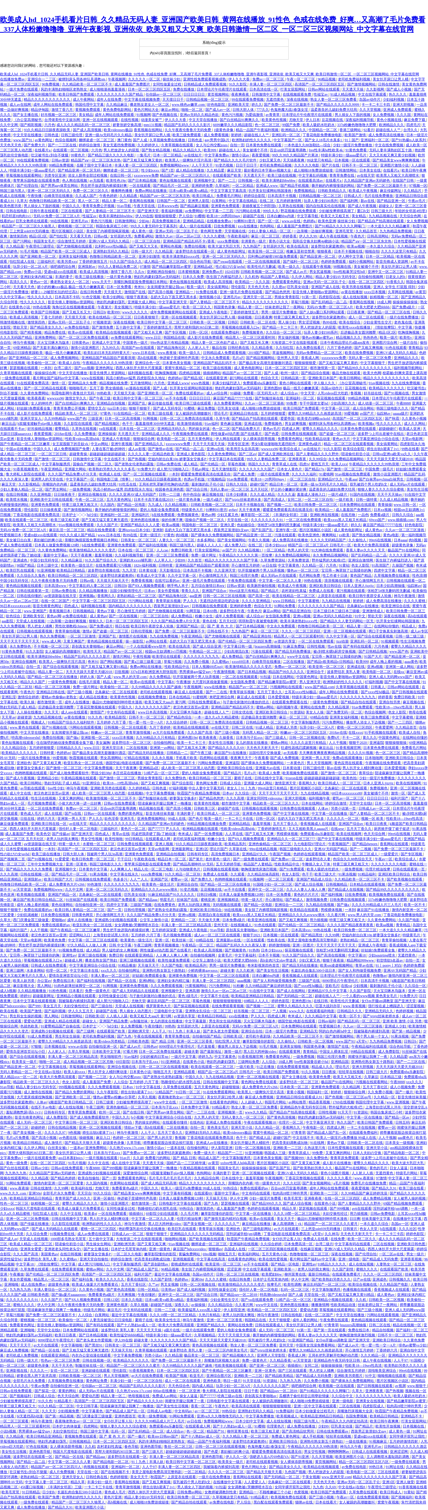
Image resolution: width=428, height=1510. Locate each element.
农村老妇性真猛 (294, 591)
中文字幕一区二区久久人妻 (280, 581)
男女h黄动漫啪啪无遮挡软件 (274, 444)
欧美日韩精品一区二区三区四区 (73, 575)
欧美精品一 (244, 282)
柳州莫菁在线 (295, 1274)
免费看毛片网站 (229, 196)
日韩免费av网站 (190, 1492)
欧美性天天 (92, 651)
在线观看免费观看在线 (290, 702)
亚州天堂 (221, 925)
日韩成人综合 (231, 783)
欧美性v (406, 337)
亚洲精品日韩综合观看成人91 (299, 1097)
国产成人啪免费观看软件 (70, 773)
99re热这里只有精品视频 (170, 342)
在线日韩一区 (121, 175)
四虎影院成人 (374, 1406)
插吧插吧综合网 (63, 267)
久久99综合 (318, 459)
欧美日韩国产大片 (58, 879)
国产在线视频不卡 (115, 1472)
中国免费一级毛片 (379, 469)
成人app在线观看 (74, 712)
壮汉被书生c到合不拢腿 (50, 155)
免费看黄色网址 (290, 439)
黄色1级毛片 (188, 996)
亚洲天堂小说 (242, 1127)
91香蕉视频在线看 (413, 1487)
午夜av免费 (39, 1386)
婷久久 (256, 104)
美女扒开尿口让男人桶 (391, 79)
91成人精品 (264, 727)
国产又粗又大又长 (144, 246)
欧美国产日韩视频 (45, 312)
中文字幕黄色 (289, 565)
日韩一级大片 (142, 251)
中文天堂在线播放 (203, 120)
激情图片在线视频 (133, 636)
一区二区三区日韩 (52, 454)
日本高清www (55, 586)
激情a (86, 631)
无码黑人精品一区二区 (260, 732)
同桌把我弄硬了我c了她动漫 (154, 834)
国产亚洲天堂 (148, 211)
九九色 (318, 1487)
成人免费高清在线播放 (386, 135)
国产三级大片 (153, 1452)
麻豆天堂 (234, 170)
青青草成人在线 (285, 464)
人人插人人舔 (117, 1016)
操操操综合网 (45, 373)
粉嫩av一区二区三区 (107, 732)
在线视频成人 (241, 925)
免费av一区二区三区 (268, 79)
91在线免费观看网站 (219, 1092)
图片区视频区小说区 (67, 231)
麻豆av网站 (170, 110)
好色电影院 (216, 104)
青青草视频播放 (167, 945)
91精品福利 (367, 874)
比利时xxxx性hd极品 (111, 246)
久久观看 (238, 874)
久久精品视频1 (177, 505)
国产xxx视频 (84, 368)
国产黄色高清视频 (281, 1117)
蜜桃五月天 (320, 464)
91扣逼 (265, 677)
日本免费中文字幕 (195, 1107)
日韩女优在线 (243, 712)
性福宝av (321, 94)
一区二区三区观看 (280, 879)
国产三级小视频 (80, 692)
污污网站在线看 (248, 211)
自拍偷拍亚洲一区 (90, 905)
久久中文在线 (99, 1163)
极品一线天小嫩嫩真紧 (63, 353)
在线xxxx (355, 732)
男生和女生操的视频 (26, 1016)
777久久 (263, 110)
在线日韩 (321, 1001)
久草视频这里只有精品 (230, 1497)
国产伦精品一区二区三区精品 (301, 925)
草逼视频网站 (283, 353)
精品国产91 (216, 1431)
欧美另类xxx (67, 261)
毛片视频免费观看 (42, 803)
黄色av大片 (341, 439)
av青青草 (272, 115)
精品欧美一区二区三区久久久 (276, 803)
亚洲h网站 (147, 981)
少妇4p (144, 221)
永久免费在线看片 (310, 348)
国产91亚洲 (300, 1457)
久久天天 (51, 712)
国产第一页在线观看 (330, 1330)
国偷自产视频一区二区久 (93, 464)
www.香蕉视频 (354, 1006)
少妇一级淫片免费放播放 (353, 145)
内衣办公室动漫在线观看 (92, 1355)
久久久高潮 (235, 798)
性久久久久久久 (40, 297)
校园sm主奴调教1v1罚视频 (166, 651)
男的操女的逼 (199, 429)
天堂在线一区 (238, 520)
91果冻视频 (98, 874)
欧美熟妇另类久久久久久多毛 (112, 469)
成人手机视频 (313, 1436)
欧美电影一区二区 (171, 439)
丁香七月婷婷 (52, 317)
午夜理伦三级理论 (40, 246)
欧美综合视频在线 (363, 1284)
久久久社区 (292, 1183)
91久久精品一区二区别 (183, 874)
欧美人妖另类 (24, 981)
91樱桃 (199, 216)
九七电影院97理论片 (310, 844)
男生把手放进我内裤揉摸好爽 (104, 185)
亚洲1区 (202, 849)
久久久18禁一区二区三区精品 (297, 1214)
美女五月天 (52, 1006)
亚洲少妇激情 (150, 256)
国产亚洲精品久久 (149, 444)
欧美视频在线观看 (31, 894)
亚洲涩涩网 (399, 1452)
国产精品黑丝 (312, 935)
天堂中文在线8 (361, 803)
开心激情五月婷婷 (246, 565)
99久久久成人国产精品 (77, 535)
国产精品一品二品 (190, 449)
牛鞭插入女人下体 (316, 864)
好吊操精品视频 (40, 429)
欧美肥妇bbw (272, 1274)
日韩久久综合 (237, 484)
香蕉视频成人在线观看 (318, 824)
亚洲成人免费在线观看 (224, 1122)
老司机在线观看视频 (156, 692)
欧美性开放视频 (388, 1426)
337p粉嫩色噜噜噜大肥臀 (357, 125)
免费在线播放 (184, 89)
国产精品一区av (397, 1117)
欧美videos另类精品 (110, 1041)
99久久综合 (102, 1193)
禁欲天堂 (20, 327)
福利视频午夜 (287, 707)
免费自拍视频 (195, 246)
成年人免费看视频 (230, 616)
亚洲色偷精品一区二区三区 (270, 844)
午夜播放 (183, 682)
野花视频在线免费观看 (299, 211)
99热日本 (376, 1467)
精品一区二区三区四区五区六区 (364, 1462)
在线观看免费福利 (225, 332)
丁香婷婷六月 (387, 1350)
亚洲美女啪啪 (291, 1046)
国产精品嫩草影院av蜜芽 (172, 267)
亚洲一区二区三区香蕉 (195, 1041)
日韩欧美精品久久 (332, 191)
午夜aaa (351, 479)
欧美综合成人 (290, 449)
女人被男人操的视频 (410, 1198)
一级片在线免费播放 (402, 317)
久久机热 (252, 277)
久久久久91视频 (361, 753)
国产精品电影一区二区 (402, 1153)
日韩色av (150, 1046)
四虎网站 (91, 1426)
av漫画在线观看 (138, 388)
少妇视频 (360, 986)
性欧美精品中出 (177, 667)
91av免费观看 (238, 479)
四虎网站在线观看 (214, 758)
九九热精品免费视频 (396, 231)
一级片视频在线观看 (101, 1158)
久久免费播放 (85, 434)
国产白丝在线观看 (14, 1168)
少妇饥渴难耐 (28, 915)
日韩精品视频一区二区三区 (208, 99)
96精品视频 (327, 79)
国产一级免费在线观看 (251, 859)
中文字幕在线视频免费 (142, 99)
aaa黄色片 (406, 1138)
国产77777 (156, 829)
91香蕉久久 (395, 282)
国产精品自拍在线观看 (359, 702)
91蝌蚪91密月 (245, 221)
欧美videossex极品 (118, 130)
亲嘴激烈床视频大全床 (222, 1360)
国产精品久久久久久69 (226, 748)
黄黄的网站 (67, 1391)
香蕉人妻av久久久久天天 (366, 550)
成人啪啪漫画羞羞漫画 (107, 89)
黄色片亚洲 (113, 1497)
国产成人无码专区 (167, 408)
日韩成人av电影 (160, 1411)
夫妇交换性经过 (76, 1006)
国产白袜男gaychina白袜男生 (382, 479)
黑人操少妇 (287, 322)
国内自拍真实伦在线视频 (326, 206)
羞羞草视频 (104, 555)
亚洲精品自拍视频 (111, 403)
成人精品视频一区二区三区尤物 (88, 1062)
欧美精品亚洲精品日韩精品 (253, 996)
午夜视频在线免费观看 (383, 763)
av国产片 (367, 413)
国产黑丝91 (94, 1345)
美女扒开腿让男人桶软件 (250, 1143)
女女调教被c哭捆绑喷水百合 (137, 925)
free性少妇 (56, 788)
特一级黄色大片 (268, 1183)
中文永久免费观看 (216, 358)
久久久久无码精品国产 (328, 540)
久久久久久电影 (307, 165)
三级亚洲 (95, 418)
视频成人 (38, 722)
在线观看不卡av (13, 429)
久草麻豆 (371, 1077)
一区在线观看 (140, 185)
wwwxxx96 (55, 398)
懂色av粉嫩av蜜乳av (318, 337)
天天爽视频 (126, 1295)
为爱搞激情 (254, 115)
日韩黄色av (81, 342)
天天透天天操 (353, 89)
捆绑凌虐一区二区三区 (97, 140)
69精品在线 (319, 717)
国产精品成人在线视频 (346, 889)
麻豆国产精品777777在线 (233, 398)
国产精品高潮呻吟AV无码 (193, 864)
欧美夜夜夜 (36, 398)
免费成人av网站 (165, 1396)
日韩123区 (111, 1300)
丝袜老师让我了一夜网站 (285, 307)
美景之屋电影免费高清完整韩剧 (312, 940)
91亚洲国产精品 (301, 1340)
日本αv (150, 591)
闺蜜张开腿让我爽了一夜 (368, 1057)
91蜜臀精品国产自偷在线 (61, 1026)
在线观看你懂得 (175, 1122)
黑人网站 (44, 986)
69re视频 (209, 1254)
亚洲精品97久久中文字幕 (328, 991)
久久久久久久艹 (227, 1224)
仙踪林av (384, 413)
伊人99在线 (144, 216)
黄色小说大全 (280, 241)
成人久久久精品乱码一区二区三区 (83, 125)
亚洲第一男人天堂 (316, 758)
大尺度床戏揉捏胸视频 (35, 1097)
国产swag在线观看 (228, 261)
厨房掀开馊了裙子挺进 (392, 829)
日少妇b (49, 1492)
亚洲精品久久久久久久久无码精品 (197, 1234)
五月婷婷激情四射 (404, 1441)
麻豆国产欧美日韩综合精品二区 (38, 900)
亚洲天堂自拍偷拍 (94, 1259)
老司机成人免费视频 (22, 1355)
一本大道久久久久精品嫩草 (389, 226)
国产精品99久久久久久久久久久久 (365, 368)
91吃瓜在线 (128, 484)
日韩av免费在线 (169, 464)
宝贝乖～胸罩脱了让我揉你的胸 (346, 570)
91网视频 (150, 418)
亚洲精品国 (340, 1062)
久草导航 (134, 1143)
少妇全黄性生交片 (378, 322)
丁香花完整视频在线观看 (96, 707)
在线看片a (42, 150)
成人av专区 (419, 631)
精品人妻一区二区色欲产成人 (215, 342)
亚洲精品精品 (194, 221)
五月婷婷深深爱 (164, 930)
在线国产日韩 (403, 180)
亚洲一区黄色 (77, 864)
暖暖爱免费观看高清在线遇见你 (206, 474)
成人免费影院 (389, 1051)
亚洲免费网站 (45, 337)
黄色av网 (208, 515)
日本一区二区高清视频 (123, 418)
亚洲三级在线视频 (92, 955)
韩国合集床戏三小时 (112, 226)
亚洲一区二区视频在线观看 (345, 631)
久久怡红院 (285, 348)
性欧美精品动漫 (318, 439)
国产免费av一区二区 (287, 859)
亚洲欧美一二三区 (288, 1148)
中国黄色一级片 (136, 342)
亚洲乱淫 (8, 697)
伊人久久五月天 (81, 1011)
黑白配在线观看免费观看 (274, 1502)
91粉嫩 (238, 986)
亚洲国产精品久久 (211, 1325)
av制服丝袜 (139, 1021)
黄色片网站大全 (147, 110)
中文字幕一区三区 (336, 408)
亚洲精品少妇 (48, 778)
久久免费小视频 (197, 662)
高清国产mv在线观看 (138, 348)
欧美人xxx (339, 464)
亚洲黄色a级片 (310, 444)
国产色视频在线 (165, 115)
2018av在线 (63, 434)
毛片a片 (238, 358)
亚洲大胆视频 (404, 104)
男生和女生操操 (68, 1036)
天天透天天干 (254, 175)
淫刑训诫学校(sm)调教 (391, 1208)
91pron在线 (294, 778)
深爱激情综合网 (136, 1173)
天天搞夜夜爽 (294, 160)
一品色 (363, 515)
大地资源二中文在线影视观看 (294, 342)
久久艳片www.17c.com (127, 1148)
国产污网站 (22, 241)
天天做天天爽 (209, 920)
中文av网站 (100, 444)
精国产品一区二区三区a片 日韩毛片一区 (320, 545)
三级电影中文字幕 (168, 1011)
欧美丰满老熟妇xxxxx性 (181, 256)
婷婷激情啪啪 (280, 945)
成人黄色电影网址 (231, 251)
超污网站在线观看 (244, 378)
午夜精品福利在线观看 (369, 1046)
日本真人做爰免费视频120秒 (57, 545)
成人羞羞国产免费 (19, 834)
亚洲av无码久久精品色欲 (200, 115)
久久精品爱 (216, 170)
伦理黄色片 (276, 1426)
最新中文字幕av (56, 555)
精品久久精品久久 (187, 150)
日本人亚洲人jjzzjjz (359, 586)
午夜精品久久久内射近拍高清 (345, 1421)
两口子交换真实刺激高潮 (389, 631)
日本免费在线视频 (55, 915)
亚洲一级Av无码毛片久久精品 (109, 135)
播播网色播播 (122, 191)
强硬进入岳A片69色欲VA (269, 1457)
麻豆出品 (8, 424)
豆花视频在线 (333, 120)
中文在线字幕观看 (372, 94)
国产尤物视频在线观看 (74, 246)
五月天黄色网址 (201, 439)
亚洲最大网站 (75, 469)
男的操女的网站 (148, 1122)
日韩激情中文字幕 (266, 94)
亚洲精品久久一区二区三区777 (291, 839)
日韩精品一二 (177, 753)
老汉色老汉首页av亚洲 (191, 707)
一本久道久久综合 (381, 246)
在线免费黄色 (165, 905)
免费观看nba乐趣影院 (260, 383)
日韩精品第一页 (294, 378)
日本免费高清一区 (299, 1244)
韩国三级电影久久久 (392, 408)
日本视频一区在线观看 (352, 160)
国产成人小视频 (399, 89)
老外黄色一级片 (218, 859)
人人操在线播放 (30, 712)
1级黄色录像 (224, 130)
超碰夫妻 (227, 970)
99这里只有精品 (320, 160)
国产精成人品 (260, 1138)
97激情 (145, 267)
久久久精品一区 (268, 1127)
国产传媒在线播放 (35, 1224)
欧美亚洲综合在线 (396, 606)
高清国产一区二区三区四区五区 (320, 84)
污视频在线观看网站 (371, 1082)
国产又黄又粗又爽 (47, 763)
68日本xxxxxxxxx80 (346, 793)
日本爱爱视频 (279, 697)
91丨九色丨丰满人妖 (184, 1031)
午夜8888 (403, 403)
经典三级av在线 (230, 1396)
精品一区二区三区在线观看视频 (349, 444)
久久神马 (332, 1234)
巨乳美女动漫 (298, 287)
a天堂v (362, 1041)
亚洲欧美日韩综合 (400, 758)
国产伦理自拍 (28, 185)
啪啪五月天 (162, 1072)
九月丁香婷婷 (160, 727)
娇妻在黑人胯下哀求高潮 (37, 1376)
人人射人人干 (199, 348)
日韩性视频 (316, 646)
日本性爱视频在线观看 (24, 849)
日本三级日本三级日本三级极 (337, 611)
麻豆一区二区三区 (266, 236)
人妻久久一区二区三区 (177, 540)
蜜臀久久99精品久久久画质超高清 (315, 413)
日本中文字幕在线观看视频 (35, 1001)
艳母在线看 (418, 712)
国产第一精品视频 (406, 1031)
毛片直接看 (206, 1046)
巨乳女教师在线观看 (32, 221)
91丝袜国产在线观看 (82, 900)
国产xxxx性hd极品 (375, 692)
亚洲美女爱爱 (31, 1249)
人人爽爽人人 (121, 869)
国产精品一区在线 (122, 981)
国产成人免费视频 (285, 758)
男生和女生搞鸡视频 (225, 1021)
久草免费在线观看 (178, 1087)
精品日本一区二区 (284, 484)
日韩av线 (101, 236)
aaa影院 (7, 621)
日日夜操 (329, 1072)
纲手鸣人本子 (178, 586)
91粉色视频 (58, 991)
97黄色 (106, 413)
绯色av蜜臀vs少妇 (413, 1345)
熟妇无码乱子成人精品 (18, 707)
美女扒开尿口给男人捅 (225, 1097)
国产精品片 (270, 591)
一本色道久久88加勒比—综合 (307, 145)
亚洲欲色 (24, 763)
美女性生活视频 (221, 743)
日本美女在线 (370, 170)
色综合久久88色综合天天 (353, 859)
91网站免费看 (285, 606)
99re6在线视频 (380, 540)
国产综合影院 (183, 783)
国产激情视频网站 (362, 84)
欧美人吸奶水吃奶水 (319, 125)
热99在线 (330, 322)
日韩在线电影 (17, 211)
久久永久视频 (163, 758)
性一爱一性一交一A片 (146, 722)
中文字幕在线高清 (211, 1259)
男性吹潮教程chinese (71, 626)
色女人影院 (360, 565)
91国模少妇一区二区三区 (273, 884)
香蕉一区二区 (202, 1406)
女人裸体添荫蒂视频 (259, 439)
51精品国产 (164, 1092)
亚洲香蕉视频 (411, 1259)
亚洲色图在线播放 (145, 520)
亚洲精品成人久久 (156, 434)
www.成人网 (52, 641)
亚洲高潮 (192, 991)
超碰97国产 (259, 484)
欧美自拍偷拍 (89, 1178)
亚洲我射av (87, 267)
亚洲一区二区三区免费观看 (168, 555)
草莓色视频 (237, 464)
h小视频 (137, 1117)
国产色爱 (272, 434)
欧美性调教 (292, 1284)
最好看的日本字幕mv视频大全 (268, 170)
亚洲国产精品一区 (191, 626)
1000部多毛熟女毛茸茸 (68, 1239)
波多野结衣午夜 (233, 611)
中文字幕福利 (246, 955)
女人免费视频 (384, 115)
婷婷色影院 (280, 1001)
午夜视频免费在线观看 (190, 434)
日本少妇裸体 (237, 494)
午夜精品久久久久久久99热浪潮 (107, 363)
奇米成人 (185, 834)
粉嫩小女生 (204, 616)
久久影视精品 (29, 484)
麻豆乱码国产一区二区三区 (169, 1001)
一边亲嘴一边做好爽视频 (313, 231)
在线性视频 (130, 120)
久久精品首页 (366, 231)
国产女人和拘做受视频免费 (360, 970)
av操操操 (198, 1305)
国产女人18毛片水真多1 (324, 140)
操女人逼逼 (189, 1396)
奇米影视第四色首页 (263, 965)
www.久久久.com (13, 1193)
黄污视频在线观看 (351, 591)
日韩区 (233, 322)
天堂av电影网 (413, 439)
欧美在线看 (9, 1011)
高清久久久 (19, 282)
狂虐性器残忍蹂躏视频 (299, 748)
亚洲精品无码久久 (172, 429)
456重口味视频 (32, 1487)
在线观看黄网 (290, 1051)
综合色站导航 (201, 261)
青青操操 (385, 505)
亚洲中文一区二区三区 (386, 272)
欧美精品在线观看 (304, 910)
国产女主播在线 (26, 115)
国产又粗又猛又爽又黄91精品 (104, 667)
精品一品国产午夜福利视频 (257, 130)
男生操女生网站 (99, 1244)
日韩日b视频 (207, 894)
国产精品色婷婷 (63, 1178)
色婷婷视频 (405, 1011)
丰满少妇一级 (121, 1381)
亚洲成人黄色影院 (191, 454)
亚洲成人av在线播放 (212, 1143)
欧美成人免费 (270, 773)
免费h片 (334, 737)
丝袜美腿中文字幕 (376, 1219)
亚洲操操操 (107, 434)
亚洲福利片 (140, 515)
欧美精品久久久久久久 (387, 388)
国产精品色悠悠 (278, 292)
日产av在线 (362, 1279)
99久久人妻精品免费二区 (118, 267)
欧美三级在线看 (161, 413)
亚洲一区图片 (303, 945)
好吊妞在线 (373, 393)
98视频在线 (342, 267)
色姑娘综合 (246, 525)
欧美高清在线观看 (246, 1406)
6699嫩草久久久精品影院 (233, 125)
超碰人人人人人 (210, 545)
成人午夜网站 (84, 99)
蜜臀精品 (62, 429)
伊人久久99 (308, 236)
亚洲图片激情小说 (395, 165)
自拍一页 (237, 145)
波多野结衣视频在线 (104, 570)
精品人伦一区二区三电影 (154, 869)
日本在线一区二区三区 (137, 429)
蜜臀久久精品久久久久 (320, 429)
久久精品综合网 (207, 1178)
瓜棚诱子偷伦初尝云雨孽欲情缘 (304, 1396)
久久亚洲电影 (41, 494)
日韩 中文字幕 (120, 945)
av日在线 (269, 565)
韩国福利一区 (318, 1092)
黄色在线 (210, 621)
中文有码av (183, 1411)
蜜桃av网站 (265, 707)
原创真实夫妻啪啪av (88, 646)
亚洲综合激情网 (361, 560)
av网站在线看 (157, 641)
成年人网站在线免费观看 (53, 104)
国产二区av (247, 454)
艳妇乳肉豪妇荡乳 (111, 302)
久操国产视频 (403, 565)
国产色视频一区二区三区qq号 (348, 1097)
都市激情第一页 (323, 368)
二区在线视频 (137, 748)
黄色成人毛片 (31, 813)
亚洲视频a (87, 596)
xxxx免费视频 (228, 241)
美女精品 (86, 115)
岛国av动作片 (370, 99)
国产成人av (9, 1239)
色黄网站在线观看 (124, 1183)
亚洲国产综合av (214, 591)
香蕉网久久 (106, 596)
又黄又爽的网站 (71, 798)
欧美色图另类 (11, 206)
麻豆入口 (103, 1138)
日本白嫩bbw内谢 (281, 216)
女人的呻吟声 (42, 403)
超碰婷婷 (38, 1127)
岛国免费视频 (357, 1416)
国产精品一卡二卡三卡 (280, 327)
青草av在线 (121, 834)
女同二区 (295, 499)
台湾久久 (410, 130)
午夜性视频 (142, 656)
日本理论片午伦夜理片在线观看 (222, 89)
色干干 (128, 424)
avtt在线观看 (362, 1208)
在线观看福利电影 (321, 1011)
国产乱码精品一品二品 (329, 302)
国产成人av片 (297, 272)
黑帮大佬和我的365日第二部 (197, 327)
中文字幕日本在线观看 (227, 459)
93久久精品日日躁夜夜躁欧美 (47, 130)
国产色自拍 (9, 1249)
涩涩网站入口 (80, 935)
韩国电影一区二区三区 (200, 525)
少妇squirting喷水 (382, 955)
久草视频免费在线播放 (168, 140)
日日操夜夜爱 (51, 510)
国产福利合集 (83, 1279)
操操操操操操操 (405, 302)
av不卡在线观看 (256, 1264)
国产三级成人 (276, 737)
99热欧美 (104, 393)
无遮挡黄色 (275, 99)
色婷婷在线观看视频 (309, 854)
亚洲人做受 (405, 1482)
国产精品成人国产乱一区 (327, 1132)
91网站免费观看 (19, 1183)
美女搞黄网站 (218, 287)
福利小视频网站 (361, 261)
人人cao (162, 550)
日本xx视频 (383, 510)
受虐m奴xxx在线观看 (61, 272)
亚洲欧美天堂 (239, 104)
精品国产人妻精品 (275, 277)
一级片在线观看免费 (273, 474)
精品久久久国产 (33, 682)
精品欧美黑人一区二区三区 (77, 413)
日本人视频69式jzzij (208, 667)
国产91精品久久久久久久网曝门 (340, 226)
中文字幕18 (357, 955)
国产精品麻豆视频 (195, 206)
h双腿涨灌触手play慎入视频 (40, 424)
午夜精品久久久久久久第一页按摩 (246, 555)
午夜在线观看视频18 (260, 1122)
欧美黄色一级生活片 (77, 565)
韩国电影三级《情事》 (115, 479)
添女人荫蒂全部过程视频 (88, 175)
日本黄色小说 (141, 1072)
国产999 (35, 1006)
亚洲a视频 (375, 667)
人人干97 (401, 1360)
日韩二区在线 (243, 727)
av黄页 (420, 292)
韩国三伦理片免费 (244, 575)
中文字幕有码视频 (177, 1193)
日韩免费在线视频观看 (299, 434)
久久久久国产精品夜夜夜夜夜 (350, 925)
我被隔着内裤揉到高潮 (77, 1001)
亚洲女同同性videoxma (264, 798)
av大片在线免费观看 (169, 732)
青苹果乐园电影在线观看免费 (36, 180)
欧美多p (90, 1214)
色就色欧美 (29, 1026)
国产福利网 (349, 201)
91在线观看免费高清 (33, 383)
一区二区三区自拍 (146, 241)
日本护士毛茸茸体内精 (129, 1249)
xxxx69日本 (241, 662)
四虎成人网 (291, 429)
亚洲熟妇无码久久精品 (111, 251)
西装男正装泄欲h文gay (232, 530)
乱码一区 (118, 1431)
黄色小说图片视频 (335, 1173)
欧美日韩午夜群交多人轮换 (370, 596)
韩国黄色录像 (225, 307)
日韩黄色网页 (83, 915)
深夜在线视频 (298, 99)
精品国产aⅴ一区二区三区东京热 (96, 160)
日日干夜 (251, 1391)
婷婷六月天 (46, 819)
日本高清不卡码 (68, 297)
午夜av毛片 (417, 201)
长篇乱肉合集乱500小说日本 (313, 970)
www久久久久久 (135, 312)
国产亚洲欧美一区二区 (38, 256)
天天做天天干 (149, 965)
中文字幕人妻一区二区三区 (47, 1482)
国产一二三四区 (400, 722)
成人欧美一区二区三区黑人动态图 (188, 768)
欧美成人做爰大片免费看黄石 (81, 1208)
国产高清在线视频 (331, 955)
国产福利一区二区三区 (301, 261)
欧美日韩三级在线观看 (193, 403)
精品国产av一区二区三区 (242, 373)
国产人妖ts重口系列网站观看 (322, 312)
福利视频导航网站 (408, 368)
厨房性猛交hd (11, 1259)
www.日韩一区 (405, 505)
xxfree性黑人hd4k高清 (237, 1163)
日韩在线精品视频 (62, 1127)
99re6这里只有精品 (244, 591)
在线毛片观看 (90, 682)
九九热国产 (252, 246)
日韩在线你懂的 (30, 596)
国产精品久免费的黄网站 (75, 1092)
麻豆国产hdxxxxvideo (190, 1249)
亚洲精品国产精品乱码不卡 (215, 363)
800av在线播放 (165, 1391)
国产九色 (124, 1036)
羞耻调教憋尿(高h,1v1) (24, 1112)
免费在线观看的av (189, 393)
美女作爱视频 (169, 591)
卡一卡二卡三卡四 (376, 104)
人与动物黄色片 (188, 869)
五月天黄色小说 (275, 1254)
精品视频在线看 (152, 808)
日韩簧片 (350, 1229)
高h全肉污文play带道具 (278, 960)
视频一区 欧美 (372, 819)
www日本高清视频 (153, 712)
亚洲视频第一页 (230, 1112)
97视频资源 (102, 322)
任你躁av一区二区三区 (164, 94)
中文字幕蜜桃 (309, 601)
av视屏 (400, 1386)
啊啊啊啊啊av (339, 1452)
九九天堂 (129, 570)
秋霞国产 (158, 1477)
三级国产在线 (309, 981)
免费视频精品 (305, 191)
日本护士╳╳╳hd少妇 (80, 515)
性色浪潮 (419, 575)
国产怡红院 (58, 236)
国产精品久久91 (384, 1188)
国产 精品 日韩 (163, 1041)
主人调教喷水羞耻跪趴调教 (388, 1457)
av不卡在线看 (176, 398)
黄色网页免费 (211, 231)
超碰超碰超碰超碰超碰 (107, 454)
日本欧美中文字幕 (107, 1051)
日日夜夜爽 (356, 312)
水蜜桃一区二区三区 (99, 844)
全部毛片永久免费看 (59, 1193)
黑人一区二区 (89, 201)
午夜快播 (35, 196)
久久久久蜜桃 (214, 236)
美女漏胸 (103, 743)
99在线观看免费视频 (248, 99)
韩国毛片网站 (276, 1102)
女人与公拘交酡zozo (212, 145)
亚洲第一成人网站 (400, 667)
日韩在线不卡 (218, 631)
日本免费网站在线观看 (357, 505)
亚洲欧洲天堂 (139, 1031)
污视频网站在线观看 (286, 687)
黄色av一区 (39, 282)
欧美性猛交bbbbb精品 (127, 1335)
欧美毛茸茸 (293, 1198)
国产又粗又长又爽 (148, 332)
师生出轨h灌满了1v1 (383, 449)
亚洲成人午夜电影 (214, 312)
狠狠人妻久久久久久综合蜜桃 (381, 489)
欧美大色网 (372, 373)
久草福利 (222, 185)
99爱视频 (351, 413)
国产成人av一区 (218, 110)
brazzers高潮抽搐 (267, 646)
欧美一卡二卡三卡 (192, 743)
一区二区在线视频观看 (263, 261)
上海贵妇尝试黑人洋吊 (111, 935)
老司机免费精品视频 (275, 165)
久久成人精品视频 (394, 499)
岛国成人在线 (235, 1249)
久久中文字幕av (13, 297)
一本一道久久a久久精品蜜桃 (216, 717)
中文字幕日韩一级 (238, 646)
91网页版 (193, 611)
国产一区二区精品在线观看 (45, 388)
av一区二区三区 (207, 1411)
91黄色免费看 (356, 150)
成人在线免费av (33, 1284)
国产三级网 (85, 1031)
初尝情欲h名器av (390, 960)
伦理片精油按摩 (378, 869)
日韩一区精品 (148, 1289)
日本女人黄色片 (290, 469)
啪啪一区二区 (192, 110)
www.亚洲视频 (398, 1102)
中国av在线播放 (19, 449)
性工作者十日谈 (335, 575)
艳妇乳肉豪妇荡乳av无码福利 (157, 277)
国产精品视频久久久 (238, 1355)
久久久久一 (39, 1371)
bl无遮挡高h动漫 (30, 1416)
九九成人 (155, 505)
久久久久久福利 (304, 474)
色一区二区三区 (268, 125)
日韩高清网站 (378, 236)
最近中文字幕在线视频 (172, 1274)
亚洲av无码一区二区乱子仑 (177, 231)
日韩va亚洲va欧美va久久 (392, 454)
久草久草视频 (79, 1051)
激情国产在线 (135, 292)
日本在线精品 (180, 697)
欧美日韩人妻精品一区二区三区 (80, 910)
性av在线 (335, 646)
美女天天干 (286, 1219)
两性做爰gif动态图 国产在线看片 (237, 434)
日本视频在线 (55, 1046)
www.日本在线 (144, 353)
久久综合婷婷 (177, 722)
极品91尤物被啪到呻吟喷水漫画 (117, 702)
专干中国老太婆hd (314, 403)
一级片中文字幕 (184, 1057)
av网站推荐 (297, 1102)
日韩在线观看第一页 (33, 591)
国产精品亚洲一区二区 (318, 256)
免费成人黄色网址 (286, 1436)
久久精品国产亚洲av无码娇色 (367, 180)
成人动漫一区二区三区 (376, 403)
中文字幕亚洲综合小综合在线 (376, 439)
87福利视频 (374, 682)
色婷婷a (309, 221)
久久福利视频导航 (129, 555)
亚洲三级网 (15, 970)
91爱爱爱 (62, 859)
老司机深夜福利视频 (189, 839)
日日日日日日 (194, 94)
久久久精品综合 (14, 748)
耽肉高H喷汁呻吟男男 (290, 1193)
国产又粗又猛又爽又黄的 (143, 160)
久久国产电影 (409, 920)
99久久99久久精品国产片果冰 (295, 155)
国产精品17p (315, 469)
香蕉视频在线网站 (148, 130)
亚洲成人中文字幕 (106, 342)
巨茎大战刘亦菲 (328, 1006)
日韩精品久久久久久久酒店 (405, 1446)
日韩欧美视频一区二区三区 (262, 272)
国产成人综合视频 (309, 884)
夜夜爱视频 (261, 155)
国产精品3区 (193, 378)
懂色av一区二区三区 (303, 570)
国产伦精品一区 (213, 464)
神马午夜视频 (24, 342)
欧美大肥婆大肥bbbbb (373, 307)
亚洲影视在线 (17, 1371)
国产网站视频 (111, 662)
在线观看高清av (311, 180)
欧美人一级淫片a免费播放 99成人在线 (346, 1138)
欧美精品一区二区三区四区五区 (272, 1310)
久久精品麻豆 (117, 104)
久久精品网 (351, 1087)
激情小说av (241, 155)
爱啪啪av (58, 920)
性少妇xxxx (150, 170)
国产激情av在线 (161, 449)
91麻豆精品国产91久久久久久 (171, 894)
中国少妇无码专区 (44, 560)
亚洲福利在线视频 (244, 1244)
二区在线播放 (294, 662)
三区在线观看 (72, 211)
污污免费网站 (333, 722)
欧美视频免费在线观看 (300, 773)
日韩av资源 (60, 160)
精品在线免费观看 (102, 530)
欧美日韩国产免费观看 (77, 94)
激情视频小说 (210, 297)
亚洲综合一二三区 (42, 79)
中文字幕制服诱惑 (56, 464)
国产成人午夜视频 (362, 206)
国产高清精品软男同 (298, 1431)
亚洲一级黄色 (160, 1249)
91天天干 (345, 1112)
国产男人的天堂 (160, 1138)
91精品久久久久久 (332, 1264)
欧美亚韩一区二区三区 (266, 251)
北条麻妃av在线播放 (363, 606)
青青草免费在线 (342, 175)
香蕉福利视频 (172, 211)
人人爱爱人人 (255, 1482)
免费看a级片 (380, 515)
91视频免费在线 (71, 950)
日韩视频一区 (249, 180)
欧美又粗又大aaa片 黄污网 (165, 702)
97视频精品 (216, 479)
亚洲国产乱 (137, 403)
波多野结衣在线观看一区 (195, 251)
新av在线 (368, 201)
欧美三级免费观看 (187, 135)
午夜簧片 (105, 307)
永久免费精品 (160, 677)
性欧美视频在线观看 (231, 1365)
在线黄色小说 (20, 307)
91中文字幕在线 (148, 1087)
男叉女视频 (169, 1284)
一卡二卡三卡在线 (239, 819)
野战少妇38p (101, 773)
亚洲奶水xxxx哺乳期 (135, 560)
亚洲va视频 (302, 616)
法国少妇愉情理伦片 (126, 591)
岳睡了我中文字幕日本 (94, 165)
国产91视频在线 (397, 393)
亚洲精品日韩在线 (244, 413)
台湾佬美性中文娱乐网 (62, 120)
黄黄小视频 (296, 1092)
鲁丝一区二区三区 (178, 1446)
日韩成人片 (353, 196)
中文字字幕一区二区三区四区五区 (99, 601)
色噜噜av (380, 976)
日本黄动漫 (148, 570)
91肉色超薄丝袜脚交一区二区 (77, 986)
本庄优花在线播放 (127, 773)
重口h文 (363, 211)
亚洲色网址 (104, 368)
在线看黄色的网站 (224, 1102)
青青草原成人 (299, 1153)
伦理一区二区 (57, 970)
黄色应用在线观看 (349, 763)
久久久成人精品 (263, 494)
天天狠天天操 (125, 393)
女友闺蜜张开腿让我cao (166, 287)
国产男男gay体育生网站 (60, 185)
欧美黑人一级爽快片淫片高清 (188, 160)
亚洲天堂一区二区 (258, 297)
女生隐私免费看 (278, 616)
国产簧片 (196, 859)
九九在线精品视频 (315, 793)
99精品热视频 (359, 398)
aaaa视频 (244, 981)
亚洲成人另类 (287, 727)
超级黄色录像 (403, 545)
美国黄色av (49, 1254)
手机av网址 (200, 469)
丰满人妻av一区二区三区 (110, 976)
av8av (233, 510)
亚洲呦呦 (11, 1284)
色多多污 (120, 879)
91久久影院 (238, 84)
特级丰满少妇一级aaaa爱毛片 (344, 155)
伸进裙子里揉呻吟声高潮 (179, 358)
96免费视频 (51, 84)
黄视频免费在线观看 (80, 1436)
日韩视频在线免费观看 (210, 606)
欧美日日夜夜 (377, 824)
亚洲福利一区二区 (375, 140)
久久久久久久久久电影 (389, 864)
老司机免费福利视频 (354, 79)
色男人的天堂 (298, 550)
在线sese (338, 829)
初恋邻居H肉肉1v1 (16, 216)
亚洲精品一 (184, 292)
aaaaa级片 (400, 413)
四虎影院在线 (330, 297)
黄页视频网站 (218, 94)
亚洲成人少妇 (396, 1026)
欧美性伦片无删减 (262, 267)
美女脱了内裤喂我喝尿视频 (108, 231)
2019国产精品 (259, 353)
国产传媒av (61, 834)
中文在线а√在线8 (48, 1072)
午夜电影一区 (314, 1127)
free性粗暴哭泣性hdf (349, 272)
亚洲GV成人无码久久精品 (109, 241)
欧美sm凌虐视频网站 (337, 965)
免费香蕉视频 (142, 581)
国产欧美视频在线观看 (405, 879)
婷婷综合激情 (90, 145)
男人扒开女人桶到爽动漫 (362, 768)
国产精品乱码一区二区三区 (359, 1021)
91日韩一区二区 (188, 1092)
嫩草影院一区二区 (255, 515)
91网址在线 (395, 1467)
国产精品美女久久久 (46, 327)
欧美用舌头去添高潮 (242, 449)
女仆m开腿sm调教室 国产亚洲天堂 (388, 1001)
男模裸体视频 (287, 834)
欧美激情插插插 (190, 424)
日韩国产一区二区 (171, 201)
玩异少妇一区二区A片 (31, 267)
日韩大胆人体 (243, 110)
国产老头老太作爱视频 (221, 1031)
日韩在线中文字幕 (269, 778)
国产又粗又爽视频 (369, 348)
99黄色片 (78, 155)
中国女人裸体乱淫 (334, 1051)
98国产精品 (26, 565)
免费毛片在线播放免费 (369, 1183)
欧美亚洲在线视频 (262, 920)
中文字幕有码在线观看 (353, 1244)
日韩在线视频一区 (35, 874)
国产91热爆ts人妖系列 (409, 140)
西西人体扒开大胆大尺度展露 (139, 368)
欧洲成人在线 (110, 474)
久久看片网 (336, 915)
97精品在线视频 (137, 758)
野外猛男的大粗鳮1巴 (329, 560)
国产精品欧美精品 (279, 1376)
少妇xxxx (7, 1208)
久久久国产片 (108, 525)
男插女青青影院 (287, 297)
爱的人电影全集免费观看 (160, 510)
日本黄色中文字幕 (93, 869)
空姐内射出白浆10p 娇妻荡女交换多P (177, 459)
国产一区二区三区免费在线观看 (84, 337)
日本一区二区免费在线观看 (160, 1051)
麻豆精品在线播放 (256, 1224)
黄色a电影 (391, 535)
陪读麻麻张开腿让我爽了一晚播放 (151, 1168)
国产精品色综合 (180, 717)
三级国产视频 (141, 905)
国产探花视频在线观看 (192, 1006)
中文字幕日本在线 (84, 970)
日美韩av (168, 1289)
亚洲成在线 (253, 424)
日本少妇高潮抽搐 (391, 586)
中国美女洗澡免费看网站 (316, 1345)
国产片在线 (331, 165)
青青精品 (415, 348)
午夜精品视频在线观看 (79, 778)
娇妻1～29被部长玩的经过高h (54, 292)
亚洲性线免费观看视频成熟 (205, 79)
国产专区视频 (176, 332)
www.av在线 (292, 221)
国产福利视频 (332, 894)
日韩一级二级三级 (410, 636)
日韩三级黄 (105, 1102)
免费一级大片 (204, 1153)
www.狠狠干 (417, 1386)
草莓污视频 (300, 302)
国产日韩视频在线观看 (409, 692)
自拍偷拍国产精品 (207, 1036)
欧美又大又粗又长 (335, 216)
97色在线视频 (37, 1446)
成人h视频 (8, 991)
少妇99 (180, 560)
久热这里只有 (315, 1148)
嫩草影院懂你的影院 (259, 1041)
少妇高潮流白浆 (237, 651)
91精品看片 (220, 1107)
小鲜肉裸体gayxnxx (203, 970)
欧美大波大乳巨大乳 (224, 246)
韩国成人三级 (275, 1153)
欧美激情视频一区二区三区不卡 (111, 798)
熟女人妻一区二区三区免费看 (334, 99)
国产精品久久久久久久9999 (338, 104)
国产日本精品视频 (143, 180)
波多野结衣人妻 (318, 859)
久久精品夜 (128, 196)
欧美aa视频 (356, 246)
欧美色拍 (350, 778)
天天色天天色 (11, 145)
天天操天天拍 (217, 1198)
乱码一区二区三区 (295, 1289)
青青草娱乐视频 (169, 601)
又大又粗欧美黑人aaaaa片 (308, 829)
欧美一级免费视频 (153, 1416)
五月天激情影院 (224, 469)
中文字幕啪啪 (72, 1345)
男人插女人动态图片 (135, 1011)
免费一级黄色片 (98, 991)
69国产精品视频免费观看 (403, 1203)
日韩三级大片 (382, 211)
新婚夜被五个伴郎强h (259, 206)
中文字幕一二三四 (219, 211)
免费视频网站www (175, 165)
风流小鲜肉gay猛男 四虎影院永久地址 (136, 378)
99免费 (292, 403)
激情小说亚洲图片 (85, 348)
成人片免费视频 (62, 1472)
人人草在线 (234, 834)
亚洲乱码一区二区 (286, 135)
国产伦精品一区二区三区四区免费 (245, 641)
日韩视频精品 (84, 611)
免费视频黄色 (253, 332)
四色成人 (71, 606)
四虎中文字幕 (385, 570)
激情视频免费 (317, 900)
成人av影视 (137, 449)
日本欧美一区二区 (294, 1087)
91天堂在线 (252, 1381)
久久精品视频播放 (93, 591)
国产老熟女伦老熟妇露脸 (134, 464)
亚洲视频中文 (205, 180)
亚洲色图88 (272, 388)
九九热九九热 (16, 1173)
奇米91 (140, 287)
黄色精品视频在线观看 (24, 586)
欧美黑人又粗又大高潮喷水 (398, 175)
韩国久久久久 (259, 464)
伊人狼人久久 (325, 383)
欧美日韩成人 (203, 196)
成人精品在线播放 (190, 170)
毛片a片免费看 (18, 1138)
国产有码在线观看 (357, 646)
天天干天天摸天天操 (209, 444)
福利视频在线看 (141, 373)
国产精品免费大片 (246, 429)
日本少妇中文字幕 (250, 1421)
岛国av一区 (400, 1224)
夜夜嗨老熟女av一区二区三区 (181, 1097)
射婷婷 (237, 135)
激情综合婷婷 (29, 697)
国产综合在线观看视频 (375, 636)
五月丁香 (96, 388)
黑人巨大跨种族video (260, 1051)
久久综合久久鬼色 (31, 575)
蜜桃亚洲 (208, 900)
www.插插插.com (401, 520)
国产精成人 (294, 900)
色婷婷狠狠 (119, 1477)
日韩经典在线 (239, 348)
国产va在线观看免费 (257, 1300)
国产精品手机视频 (295, 185)
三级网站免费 (249, 1062)
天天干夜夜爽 (250, 510)
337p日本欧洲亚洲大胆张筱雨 (154, 672)
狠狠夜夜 (324, 251)
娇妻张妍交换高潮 (127, 125)
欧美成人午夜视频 (363, 191)
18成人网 (384, 302)
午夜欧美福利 (238, 236)
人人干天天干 (202, 165)
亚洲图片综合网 (385, 342)
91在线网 (317, 1143)
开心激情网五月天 (213, 575)
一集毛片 (144, 155)
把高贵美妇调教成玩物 (290, 1143)
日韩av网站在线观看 (324, 89)
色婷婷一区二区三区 (129, 1138)
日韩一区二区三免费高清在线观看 (187, 418)
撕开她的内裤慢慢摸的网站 (333, 185)
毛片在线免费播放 (379, 196)
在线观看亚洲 (217, 378)
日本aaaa (400, 540)
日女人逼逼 (399, 1168)
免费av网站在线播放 (151, 191)
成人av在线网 (21, 104)
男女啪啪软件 (111, 1057)
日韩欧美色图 (139, 1041)
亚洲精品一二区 (184, 920)
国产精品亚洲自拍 (297, 611)
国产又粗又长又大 (77, 312)
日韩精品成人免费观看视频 (205, 84)
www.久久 (296, 1011)
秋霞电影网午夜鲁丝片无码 (73, 393)
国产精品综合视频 (316, 373)
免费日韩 (116, 955)
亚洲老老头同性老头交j (63, 1249)
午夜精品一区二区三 (205, 651)
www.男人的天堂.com (131, 677)
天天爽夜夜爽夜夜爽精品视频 (322, 753)
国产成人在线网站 (291, 991)
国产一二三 (227, 180)
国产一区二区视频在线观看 (145, 474)
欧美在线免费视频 (359, 353)
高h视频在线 (117, 1502)
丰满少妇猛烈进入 (226, 383)
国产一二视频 (361, 849)
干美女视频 (311, 1477)
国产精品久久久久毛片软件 (235, 160)
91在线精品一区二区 (130, 413)
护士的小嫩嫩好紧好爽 (289, 489)
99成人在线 (177, 819)
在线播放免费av (13, 79)
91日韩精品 (31, 1492)
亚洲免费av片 (212, 272)
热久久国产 (346, 1122)
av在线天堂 (365, 175)
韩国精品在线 (174, 337)
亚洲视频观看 (184, 1259)
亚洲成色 (20, 560)
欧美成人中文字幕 (151, 575)
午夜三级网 (143, 945)
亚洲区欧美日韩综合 (325, 586)
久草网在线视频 (401, 292)
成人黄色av (374, 530)
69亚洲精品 (22, 348)
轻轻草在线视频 (351, 1072)
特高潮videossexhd (25, 737)
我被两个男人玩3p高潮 (105, 854)
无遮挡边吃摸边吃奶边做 (220, 601)
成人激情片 (53, 1143)
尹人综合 (186, 216)
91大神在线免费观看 (327, 550)
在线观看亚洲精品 (139, 955)
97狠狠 (37, 1046)
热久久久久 (398, 94)
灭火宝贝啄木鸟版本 (53, 342)
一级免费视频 (80, 489)
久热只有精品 (210, 1315)
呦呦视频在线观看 (392, 1376)
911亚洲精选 (171, 1062)
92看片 (369, 130)
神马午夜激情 (405, 596)
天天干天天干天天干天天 (20, 641)
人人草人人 (163, 560)
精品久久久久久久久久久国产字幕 (231, 560)
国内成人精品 (203, 1386)
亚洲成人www (267, 185)
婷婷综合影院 (255, 196)
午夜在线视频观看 (148, 1036)
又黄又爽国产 (74, 641)
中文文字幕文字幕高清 (228, 191)
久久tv (139, 272)
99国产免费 (291, 125)
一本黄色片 (296, 763)
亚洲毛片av (80, 221)
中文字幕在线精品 (243, 201)
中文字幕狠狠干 (373, 363)
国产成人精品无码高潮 (159, 1183)
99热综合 (230, 1188)
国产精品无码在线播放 (146, 753)
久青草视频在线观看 (177, 145)
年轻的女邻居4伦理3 (411, 211)
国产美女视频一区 (28, 1132)
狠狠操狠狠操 (396, 743)
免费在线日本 (64, 981)
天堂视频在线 (235, 231)
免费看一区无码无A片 (261, 393)
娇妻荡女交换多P (30, 768)
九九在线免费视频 (406, 383)
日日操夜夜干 (65, 494)
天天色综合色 (179, 1386)
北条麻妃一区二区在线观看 (117, 692)
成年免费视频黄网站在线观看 (173, 312)
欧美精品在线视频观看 (114, 332)
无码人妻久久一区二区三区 (243, 1117)
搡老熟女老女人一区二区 (150, 104)
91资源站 (297, 712)
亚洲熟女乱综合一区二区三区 (208, 1011)
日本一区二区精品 (167, 155)
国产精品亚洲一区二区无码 (79, 170)
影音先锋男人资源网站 (107, 373)
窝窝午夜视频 (388, 1502)
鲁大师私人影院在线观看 (26, 474)
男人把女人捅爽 (40, 626)
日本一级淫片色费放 (281, 1031)
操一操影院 (134, 641)
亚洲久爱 (227, 525)
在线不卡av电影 (43, 1107)
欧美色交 (43, 834)
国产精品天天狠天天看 (82, 1143)
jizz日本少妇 (117, 408)
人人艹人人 (139, 879)
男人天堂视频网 (320, 763)
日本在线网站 (284, 677)
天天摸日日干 (173, 99)
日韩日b (99, 312)
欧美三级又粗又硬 (65, 520)
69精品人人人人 (257, 1001)
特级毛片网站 (407, 1173)
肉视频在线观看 (96, 1467)
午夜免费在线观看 (242, 581)
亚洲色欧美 (212, 1381)
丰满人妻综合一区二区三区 (55, 1289)
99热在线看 (42, 307)
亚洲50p (35, 1193)
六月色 (49, 125)
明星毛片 (167, 900)
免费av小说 (33, 272)
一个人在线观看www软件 (146, 646)
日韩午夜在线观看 (44, 211)
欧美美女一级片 (25, 1062)
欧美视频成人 (287, 1416)
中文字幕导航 (308, 216)
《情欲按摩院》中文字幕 (393, 327)
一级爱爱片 (389, 854)
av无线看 (96, 180)
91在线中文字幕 (262, 991)
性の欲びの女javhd (230, 267)
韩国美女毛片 (45, 241)
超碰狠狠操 (231, 1087)
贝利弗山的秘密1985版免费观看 (273, 256)
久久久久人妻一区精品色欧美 (151, 454)
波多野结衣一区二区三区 (132, 743)
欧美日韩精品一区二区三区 (210, 778)
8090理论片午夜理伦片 (340, 981)
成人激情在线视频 (38, 1092)
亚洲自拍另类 (390, 702)
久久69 (331, 1487)
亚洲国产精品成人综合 (314, 879)
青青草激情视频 (138, 732)
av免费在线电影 (77, 327)
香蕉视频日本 (60, 611)
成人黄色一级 (142, 231)
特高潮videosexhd (273, 1295)
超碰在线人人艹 (389, 130)
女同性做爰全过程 (167, 84)
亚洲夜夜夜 (297, 459)
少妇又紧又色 (270, 160)
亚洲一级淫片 (151, 535)
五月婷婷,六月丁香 (112, 722)
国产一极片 (404, 1092)
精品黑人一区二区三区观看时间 (250, 337)
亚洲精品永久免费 (82, 383)
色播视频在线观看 (357, 1289)
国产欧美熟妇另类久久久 (313, 1168)
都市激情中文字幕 (236, 803)
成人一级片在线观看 (195, 226)
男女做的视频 (289, 337)
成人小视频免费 (403, 1087)
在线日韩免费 (91, 292)
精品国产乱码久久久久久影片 (187, 125)
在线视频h (136, 793)
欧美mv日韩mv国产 (163, 1436)
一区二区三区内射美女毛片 (226, 1350)
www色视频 (200, 383)
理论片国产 (218, 849)
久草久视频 (147, 1097)
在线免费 (338, 1239)
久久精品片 (413, 191)
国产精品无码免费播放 (293, 651)
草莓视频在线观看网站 (24, 175)
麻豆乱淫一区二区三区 (67, 530)
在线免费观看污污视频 (113, 565)
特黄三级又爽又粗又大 (292, 317)
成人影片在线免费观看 (205, 337)
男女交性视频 (92, 839)
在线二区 (267, 201)
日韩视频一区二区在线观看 (126, 727)
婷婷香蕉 (290, 236)
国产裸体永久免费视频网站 (213, 535)
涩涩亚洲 (234, 1269)
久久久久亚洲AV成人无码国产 (133, 494)
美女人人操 (315, 712)
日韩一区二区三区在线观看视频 (164, 1067)
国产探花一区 (45, 1391)
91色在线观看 (396, 348)
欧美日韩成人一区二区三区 (340, 783)
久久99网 (332, 935)
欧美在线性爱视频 (273, 1259)
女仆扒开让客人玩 (287, 1239)
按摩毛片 (274, 1284)
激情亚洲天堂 (286, 783)
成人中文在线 (21, 793)
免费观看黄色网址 (287, 282)
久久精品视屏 (339, 707)
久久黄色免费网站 (35, 393)
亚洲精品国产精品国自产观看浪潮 (108, 358)
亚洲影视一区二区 (95, 737)
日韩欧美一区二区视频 (208, 322)
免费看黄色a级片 (125, 1188)
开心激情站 (274, 900)
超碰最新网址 (44, 996)
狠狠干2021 (252, 935)
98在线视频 (59, 221)
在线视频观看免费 (297, 94)
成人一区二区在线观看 (366, 317)
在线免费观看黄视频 (228, 1006)
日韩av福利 (327, 1021)
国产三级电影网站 (257, 1229)
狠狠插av (215, 1249)
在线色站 (197, 1122)
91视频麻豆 (378, 1441)
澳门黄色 (124, 140)
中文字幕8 (166, 682)
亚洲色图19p (187, 737)
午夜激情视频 (224, 672)
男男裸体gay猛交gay (195, 672)
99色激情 (94, 884)
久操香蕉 (226, 737)
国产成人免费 (244, 474)
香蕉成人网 (310, 358)
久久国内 (107, 505)
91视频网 (143, 115)
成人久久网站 (415, 424)
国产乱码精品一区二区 (146, 1431)
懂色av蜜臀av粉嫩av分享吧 (114, 1097)
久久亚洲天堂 (225, 570)
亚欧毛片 (332, 986)
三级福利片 (46, 261)
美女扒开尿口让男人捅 (152, 135)
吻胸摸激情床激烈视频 (259, 869)
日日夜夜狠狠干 (147, 317)
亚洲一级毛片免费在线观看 (241, 292)
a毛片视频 (341, 1183)
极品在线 (219, 348)
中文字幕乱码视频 (313, 175)
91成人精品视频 (343, 94)
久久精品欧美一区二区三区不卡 (87, 84)
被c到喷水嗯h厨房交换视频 (335, 651)
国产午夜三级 (100, 398)
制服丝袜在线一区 (90, 1365)
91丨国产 (351, 140)
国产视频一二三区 (261, 1006)
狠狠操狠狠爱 (166, 216)
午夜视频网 (117, 79)
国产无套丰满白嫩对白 (51, 348)
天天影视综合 (170, 570)
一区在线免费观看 (113, 1214)
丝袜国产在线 (188, 900)
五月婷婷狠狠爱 (274, 413)
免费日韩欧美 (182, 550)
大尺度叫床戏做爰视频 (210, 682)
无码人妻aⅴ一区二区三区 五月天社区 (239, 489)
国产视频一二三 (280, 505)
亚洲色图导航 (151, 1446)
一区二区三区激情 (82, 636)
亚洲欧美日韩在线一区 (49, 824)
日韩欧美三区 (205, 808)
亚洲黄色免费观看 (225, 206)
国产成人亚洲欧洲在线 (276, 454)
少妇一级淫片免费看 (265, 1198)
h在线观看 (388, 1229)
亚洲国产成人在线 (326, 287)
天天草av (8, 717)
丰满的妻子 (64, 277)
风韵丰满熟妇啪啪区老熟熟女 (64, 89)
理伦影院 (238, 287)
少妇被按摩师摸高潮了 (337, 211)
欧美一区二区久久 (197, 307)
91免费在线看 (207, 292)
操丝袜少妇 (172, 79)
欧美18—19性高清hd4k (121, 783)
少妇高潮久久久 (343, 403)
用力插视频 (319, 920)
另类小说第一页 (344, 808)
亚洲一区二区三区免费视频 (28, 1219)
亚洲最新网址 (182, 849)
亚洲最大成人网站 (142, 302)
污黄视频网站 (196, 986)
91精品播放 (127, 965)
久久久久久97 (55, 1132)
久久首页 (195, 560)
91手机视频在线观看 (380, 732)
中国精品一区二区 (323, 130)
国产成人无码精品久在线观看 (136, 991)
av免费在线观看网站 (127, 337)
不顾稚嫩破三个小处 (275, 1492)
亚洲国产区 (159, 879)
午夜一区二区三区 (301, 79)
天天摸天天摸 (75, 317)
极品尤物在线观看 (346, 373)
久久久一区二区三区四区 (301, 631)
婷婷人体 (87, 677)
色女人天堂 (369, 1229)
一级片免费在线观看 (22, 89)
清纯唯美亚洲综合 (382, 1371)
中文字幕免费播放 (260, 1416)
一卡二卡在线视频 (361, 1127)
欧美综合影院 (354, 449)
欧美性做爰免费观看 (174, 960)
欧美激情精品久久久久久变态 (93, 550)
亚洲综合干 (315, 672)
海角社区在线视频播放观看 (74, 307)
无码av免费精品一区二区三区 (319, 353)
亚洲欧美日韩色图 (411, 1244)
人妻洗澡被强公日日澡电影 (111, 1320)
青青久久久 (190, 591)
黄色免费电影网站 (117, 110)
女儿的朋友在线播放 (252, 743)
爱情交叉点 (97, 408)
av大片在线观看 (286, 1229)
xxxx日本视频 (375, 292)
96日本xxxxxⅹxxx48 (16, 606)
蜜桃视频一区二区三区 (76, 226)
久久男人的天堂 (207, 1117)
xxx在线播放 (248, 226)
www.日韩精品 (284, 601)
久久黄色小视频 (414, 418)
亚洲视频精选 (228, 900)
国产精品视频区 (107, 424)
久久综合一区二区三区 (284, 332)
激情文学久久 (76, 398)
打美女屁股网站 (293, 89)
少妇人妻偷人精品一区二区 (270, 231)
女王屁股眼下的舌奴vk (70, 444)
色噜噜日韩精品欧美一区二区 (52, 201)
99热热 (170, 1026)
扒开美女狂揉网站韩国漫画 (270, 191)
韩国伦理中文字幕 (90, 104)
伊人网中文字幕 (351, 256)
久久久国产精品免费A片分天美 (73, 474)
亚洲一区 (162, 940)
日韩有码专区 (198, 854)
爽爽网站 (329, 535)
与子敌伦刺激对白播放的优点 (246, 702)
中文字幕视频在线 (52, 1067)
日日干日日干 (247, 165)
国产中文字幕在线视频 (402, 682)
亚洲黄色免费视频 (257, 813)
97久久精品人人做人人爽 (87, 945)
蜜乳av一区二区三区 (348, 798)
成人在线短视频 (355, 297)
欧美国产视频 (177, 1376)
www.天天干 (102, 282)
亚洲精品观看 (185, 1072)
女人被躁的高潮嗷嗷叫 (193, 413)
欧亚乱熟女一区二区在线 (84, 763)
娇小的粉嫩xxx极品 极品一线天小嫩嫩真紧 (71, 287)
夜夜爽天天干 (241, 758)
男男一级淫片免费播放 (279, 312)
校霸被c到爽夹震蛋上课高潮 (405, 373)
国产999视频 (112, 1168)
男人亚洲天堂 (310, 682)
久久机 (361, 1300)
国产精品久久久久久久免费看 (29, 869)
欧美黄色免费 (55, 940)
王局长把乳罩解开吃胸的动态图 (164, 484)
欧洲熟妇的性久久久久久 (252, 140)
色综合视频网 (66, 140)
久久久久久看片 (340, 1178)
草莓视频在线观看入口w (241, 327)
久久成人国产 (86, 196)
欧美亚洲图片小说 (350, 1457)
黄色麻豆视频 (231, 424)
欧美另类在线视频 (357, 287)
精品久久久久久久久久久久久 (47, 99)
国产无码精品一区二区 (295, 996)
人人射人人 (57, 1051)
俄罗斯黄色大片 (159, 1006)
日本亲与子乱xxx (250, 737)
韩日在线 (122, 626)
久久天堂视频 (370, 110)
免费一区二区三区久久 (91, 191)
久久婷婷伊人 (148, 145)
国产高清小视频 (161, 292)
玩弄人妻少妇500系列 (321, 201)
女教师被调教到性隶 (220, 1492)
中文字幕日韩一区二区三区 (77, 1122)
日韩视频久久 (400, 1279)
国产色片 (195, 819)
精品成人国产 (209, 1158)
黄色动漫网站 (62, 905)
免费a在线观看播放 (347, 758)
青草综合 (366, 773)
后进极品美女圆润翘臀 (358, 332)
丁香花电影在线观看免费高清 (36, 515)
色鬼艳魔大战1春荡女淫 (289, 110)
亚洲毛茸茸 (344, 231)
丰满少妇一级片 (100, 1482)
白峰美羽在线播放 (59, 196)
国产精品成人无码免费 (380, 1259)
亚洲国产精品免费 (114, 1021)
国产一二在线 (217, 692)
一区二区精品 (243, 185)
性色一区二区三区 (14, 1203)
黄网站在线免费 (313, 707)
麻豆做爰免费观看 (14, 824)
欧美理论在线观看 (167, 656)
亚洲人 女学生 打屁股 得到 (394, 287)
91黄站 (344, 565)
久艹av (153, 1284)
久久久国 (404, 115)
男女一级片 (415, 1254)
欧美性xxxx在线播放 (354, 327)
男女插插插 (114, 388)
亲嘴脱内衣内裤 (55, 484)
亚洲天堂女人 (31, 418)
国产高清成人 (275, 499)
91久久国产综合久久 (126, 261)
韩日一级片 (232, 1381)
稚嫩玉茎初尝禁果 (301, 251)
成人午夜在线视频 (334, 236)
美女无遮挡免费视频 (119, 145)
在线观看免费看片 (346, 1274)
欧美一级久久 (289, 267)
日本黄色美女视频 (177, 363)
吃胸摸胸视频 (409, 332)
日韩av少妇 (40, 1168)
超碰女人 (386, 206)
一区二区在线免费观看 (304, 520)
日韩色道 (51, 135)
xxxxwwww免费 (146, 175)
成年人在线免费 (109, 99)
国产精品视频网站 (261, 358)
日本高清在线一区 (264, 89)
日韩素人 (378, 687)
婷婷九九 (205, 1057)
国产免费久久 (202, 879)
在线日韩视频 (17, 494)
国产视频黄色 (236, 950)
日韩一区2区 (199, 332)
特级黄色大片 (193, 510)
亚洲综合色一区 (148, 363)
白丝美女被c (58, 1148)
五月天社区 (228, 621)
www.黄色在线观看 (25, 727)
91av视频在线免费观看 (353, 474)
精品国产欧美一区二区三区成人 (65, 251)
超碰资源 (24, 717)
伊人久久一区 (237, 1457)
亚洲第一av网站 (162, 748)
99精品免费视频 (62, 165)
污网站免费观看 (211, 763)
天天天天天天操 (149, 1330)
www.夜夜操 (167, 353)
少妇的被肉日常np (154, 1057)
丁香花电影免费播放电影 (323, 135)
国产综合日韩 (197, 489)
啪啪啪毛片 (78, 388)
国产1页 (167, 170)
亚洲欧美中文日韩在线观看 (52, 499)
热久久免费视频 (53, 636)
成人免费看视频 (216, 135)
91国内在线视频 (363, 494)
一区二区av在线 (392, 1254)
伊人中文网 (239, 1198)
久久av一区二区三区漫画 (264, 403)
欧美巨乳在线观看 (20, 570)
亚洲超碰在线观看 (96, 1371)
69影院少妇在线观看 (162, 1214)
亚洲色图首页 (125, 1416)
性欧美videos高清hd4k (82, 439)
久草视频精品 (205, 1335)
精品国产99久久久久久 (286, 672)
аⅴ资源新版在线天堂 (60, 596)
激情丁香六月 (62, 110)
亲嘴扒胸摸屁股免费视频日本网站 (141, 282)
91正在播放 (266, 1067)
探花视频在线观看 (331, 398)
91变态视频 (224, 165)
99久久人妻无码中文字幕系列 (154, 226)
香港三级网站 (350, 130)
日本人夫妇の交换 (367, 1153)
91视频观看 (390, 641)
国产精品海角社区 (171, 348)
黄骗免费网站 (190, 1254)
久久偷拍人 (357, 540)
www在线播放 (215, 687)
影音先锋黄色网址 (47, 606)
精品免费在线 (55, 332)
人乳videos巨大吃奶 (333, 393)
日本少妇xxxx (276, 545)
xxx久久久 (109, 970)
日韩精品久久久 (69, 748)
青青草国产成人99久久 (73, 1198)
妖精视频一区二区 (384, 297)
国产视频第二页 (13, 859)
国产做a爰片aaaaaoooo (69, 1295)
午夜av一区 (384, 859)
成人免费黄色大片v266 (67, 884)
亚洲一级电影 (349, 1259)
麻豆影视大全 (24, 986)
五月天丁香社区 (375, 1087)
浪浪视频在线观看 (339, 581)
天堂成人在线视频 (30, 621)
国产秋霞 (392, 418)
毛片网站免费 (310, 575)
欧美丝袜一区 (183, 940)
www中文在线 (298, 656)
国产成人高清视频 (87, 130)
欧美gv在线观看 (81, 332)
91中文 (360, 616)
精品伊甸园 (40, 110)
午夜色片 (358, 236)
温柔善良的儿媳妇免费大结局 (334, 110)
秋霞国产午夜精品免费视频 (199, 793)
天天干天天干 (21, 1345)
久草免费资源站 (273, 560)
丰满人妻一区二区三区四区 (271, 84)
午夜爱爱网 (384, 727)
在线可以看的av (167, 581)
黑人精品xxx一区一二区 (19, 1077)
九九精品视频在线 (383, 216)
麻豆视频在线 (213, 494)
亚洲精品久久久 (407, 358)
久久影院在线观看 (78, 424)
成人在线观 (53, 813)
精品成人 (409, 626)
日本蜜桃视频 (189, 272)
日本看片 (76, 991)
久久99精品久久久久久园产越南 (187, 1365)
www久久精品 (256, 1112)
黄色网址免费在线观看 (259, 1082)
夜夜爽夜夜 (240, 94)
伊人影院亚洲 (222, 1148)
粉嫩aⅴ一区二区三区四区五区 (304, 732)
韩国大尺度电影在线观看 (36, 1208)
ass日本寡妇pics (71, 1158)
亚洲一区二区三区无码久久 (49, 191)
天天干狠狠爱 (280, 1320)
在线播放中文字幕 (407, 1219)
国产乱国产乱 (262, 530)
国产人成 (140, 140)
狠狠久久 (96, 621)
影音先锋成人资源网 (392, 261)
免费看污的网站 (158, 1158)
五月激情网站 (141, 383)
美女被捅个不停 (255, 150)
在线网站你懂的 (387, 626)
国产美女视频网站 (232, 540)
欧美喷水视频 (17, 499)
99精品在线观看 (363, 1051)
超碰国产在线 (254, 216)
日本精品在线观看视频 (368, 884)
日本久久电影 (132, 1300)
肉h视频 (182, 535)
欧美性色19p (116, 180)
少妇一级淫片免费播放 (377, 778)
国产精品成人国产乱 (142, 1269)
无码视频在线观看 (227, 905)
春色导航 (131, 1446)
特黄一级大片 (70, 844)
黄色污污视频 (232, 115)
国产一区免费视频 (209, 834)
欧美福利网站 (249, 1254)
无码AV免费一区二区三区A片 (57, 216)
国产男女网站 (56, 489)
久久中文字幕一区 (182, 575)
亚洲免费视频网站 (151, 819)
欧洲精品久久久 (392, 125)
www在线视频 (92, 378)
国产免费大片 (35, 145)
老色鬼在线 (403, 322)
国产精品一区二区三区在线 (389, 312)
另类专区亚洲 (55, 175)
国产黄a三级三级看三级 (143, 662)
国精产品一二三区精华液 (186, 1163)
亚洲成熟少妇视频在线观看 (116, 920)
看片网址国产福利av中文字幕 (56, 378)
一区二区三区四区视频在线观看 (273, 1249)
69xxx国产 (377, 520)
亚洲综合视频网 (24, 662)
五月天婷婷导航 (229, 864)
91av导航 (124, 206)
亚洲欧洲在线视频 (324, 515)
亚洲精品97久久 (331, 479)
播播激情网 (320, 1305)
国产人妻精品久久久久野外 (318, 454)
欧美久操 (27, 702)
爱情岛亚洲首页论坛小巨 (69, 976)
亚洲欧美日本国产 (323, 378)
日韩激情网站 (346, 170)
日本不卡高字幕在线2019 (154, 499)
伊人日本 (313, 120)
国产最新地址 (211, 1051)
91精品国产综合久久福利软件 (71, 722)
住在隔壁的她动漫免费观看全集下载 (65, 743)
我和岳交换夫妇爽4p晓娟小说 (316, 241)
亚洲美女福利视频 (73, 256)
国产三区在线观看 (293, 1371)
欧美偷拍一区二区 (42, 363)
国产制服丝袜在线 (269, 398)
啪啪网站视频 (176, 1239)
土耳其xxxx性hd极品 (300, 692)
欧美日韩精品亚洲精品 (44, 1436)
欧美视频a (366, 424)
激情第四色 (18, 236)
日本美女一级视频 (400, 1143)
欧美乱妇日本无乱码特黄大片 (107, 353)
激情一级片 (233, 1051)
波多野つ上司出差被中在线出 (381, 434)
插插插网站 (212, 373)
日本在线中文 (232, 1178)
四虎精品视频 (190, 373)
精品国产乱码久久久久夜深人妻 (241, 945)
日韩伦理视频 (142, 631)
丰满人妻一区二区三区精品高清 (186, 925)
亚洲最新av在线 (229, 940)
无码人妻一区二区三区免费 (370, 358)
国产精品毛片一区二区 (171, 185)
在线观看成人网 (158, 839)
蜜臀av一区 (180, 879)
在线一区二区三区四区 (366, 282)
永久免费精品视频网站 (346, 459)
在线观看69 (203, 1193)
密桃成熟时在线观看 (187, 1264)
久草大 (22, 201)
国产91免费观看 (292, 869)
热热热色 (370, 337)
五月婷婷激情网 (289, 201)
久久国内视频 (97, 1183)
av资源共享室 (285, 641)
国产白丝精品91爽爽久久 (240, 120)
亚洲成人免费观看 (398, 110)
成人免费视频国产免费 (72, 449)
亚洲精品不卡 (412, 1416)
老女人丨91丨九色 (241, 788)
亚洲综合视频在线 (92, 494)
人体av (323, 808)
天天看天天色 (81, 236)
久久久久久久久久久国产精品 (120, 94)
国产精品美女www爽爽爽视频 (396, 160)
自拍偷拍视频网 (371, 277)
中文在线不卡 (115, 459)
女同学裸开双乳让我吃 (407, 1436)
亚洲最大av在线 (268, 768)
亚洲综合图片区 (219, 1376)
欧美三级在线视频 (282, 175)
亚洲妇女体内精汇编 (36, 277)
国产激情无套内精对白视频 (226, 1219)
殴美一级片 (196, 287)
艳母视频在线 (139, 1396)
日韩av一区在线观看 (100, 813)
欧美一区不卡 (415, 905)
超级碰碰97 (388, 429)
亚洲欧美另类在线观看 (108, 788)
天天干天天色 (62, 1365)
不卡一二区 (351, 737)
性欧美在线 (276, 940)
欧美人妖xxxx (75, 1072)
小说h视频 (8, 1431)
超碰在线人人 (230, 150)
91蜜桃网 (326, 474)
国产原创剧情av (156, 1264)
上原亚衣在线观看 (332, 596)
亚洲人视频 (164, 844)
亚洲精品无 (308, 1031)
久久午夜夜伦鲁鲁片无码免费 (188, 130)
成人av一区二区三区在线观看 (217, 935)
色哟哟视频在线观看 (31, 773)
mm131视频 (153, 125)
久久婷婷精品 (139, 788)
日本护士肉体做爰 (67, 1426)
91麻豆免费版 (294, 646)
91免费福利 (285, 1411)
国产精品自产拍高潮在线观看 (381, 221)
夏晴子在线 (243, 778)
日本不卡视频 (269, 955)
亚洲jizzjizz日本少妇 (134, 530)
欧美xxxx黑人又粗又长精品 (345, 520)
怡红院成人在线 (22, 261)
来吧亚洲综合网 (222, 697)
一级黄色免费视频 (62, 682)
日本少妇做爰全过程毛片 (315, 1411)
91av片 (125, 1158)
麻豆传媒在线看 (161, 403)
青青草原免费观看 (82, 1112)
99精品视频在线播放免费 (207, 824)
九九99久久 (111, 348)
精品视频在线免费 (114, 383)
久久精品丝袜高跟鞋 (263, 874)
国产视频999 (294, 1158)
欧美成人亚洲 (410, 429)
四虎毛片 (413, 125)
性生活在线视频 (44, 798)
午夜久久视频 (259, 540)
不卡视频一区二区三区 (52, 646)
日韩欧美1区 (95, 1016)
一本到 (46, 368)
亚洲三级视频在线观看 (137, 960)
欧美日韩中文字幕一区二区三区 (162, 322)
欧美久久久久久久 (110, 1279)
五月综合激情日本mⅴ (208, 586)
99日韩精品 (134, 839)
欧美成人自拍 (70, 363)
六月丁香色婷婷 (340, 348)
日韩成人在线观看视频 (370, 1452)
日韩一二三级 (170, 494)
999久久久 (271, 211)
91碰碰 (236, 393)
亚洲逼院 (376, 743)
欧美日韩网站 (350, 378)
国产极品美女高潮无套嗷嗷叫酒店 (266, 363)
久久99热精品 (55, 418)
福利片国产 (400, 798)
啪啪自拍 (372, 251)
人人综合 (269, 1062)
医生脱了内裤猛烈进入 (224, 277)
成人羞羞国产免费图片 (132, 84)
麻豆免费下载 (415, 120)
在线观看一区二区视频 (71, 150)
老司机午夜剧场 (258, 1036)
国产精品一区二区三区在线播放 (52, 677)
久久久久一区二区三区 (226, 1472)
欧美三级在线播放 (90, 277)
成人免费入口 (235, 545)
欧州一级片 (290, 373)
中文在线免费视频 (389, 145)
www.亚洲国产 (35, 611)
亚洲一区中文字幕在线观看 (315, 1406)
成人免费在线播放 (301, 1426)
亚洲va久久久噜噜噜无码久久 (220, 1416)
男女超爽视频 (296, 424)
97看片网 (130, 1051)
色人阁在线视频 (75, 180)
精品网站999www (361, 960)
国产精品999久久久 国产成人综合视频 (282, 1203)
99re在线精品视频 (263, 849)
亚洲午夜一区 (287, 530)
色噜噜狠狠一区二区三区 (309, 1254)
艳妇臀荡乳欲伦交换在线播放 (142, 1229)
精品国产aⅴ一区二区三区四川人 (185, 175)
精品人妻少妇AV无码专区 (336, 277)
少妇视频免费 (69, 1411)
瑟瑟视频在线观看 (24, 368)
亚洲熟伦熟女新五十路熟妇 (164, 970)
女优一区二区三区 (65, 1371)
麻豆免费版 (206, 408)
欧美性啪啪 (114, 839)
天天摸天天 (113, 292)
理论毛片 (221, 413)
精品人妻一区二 (115, 201)
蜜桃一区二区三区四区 (355, 727)
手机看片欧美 (187, 758)
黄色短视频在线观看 (175, 180)
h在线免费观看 (164, 515)
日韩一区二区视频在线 (307, 737)
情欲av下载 (133, 1127)
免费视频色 (273, 424)
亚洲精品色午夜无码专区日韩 (303, 1107)
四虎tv (304, 464)
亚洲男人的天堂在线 (47, 479)
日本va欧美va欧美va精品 (189, 191)
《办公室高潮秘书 (28, 120)
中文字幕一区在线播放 (329, 813)
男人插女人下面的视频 (353, 115)
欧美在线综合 (350, 322)
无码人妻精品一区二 (16, 1072)
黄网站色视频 (171, 246)
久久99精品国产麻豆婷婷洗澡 (268, 986)
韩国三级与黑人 (13, 191)
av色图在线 (68, 1138)
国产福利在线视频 (153, 545)
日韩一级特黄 (367, 499)
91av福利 (211, 424)
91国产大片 (373, 656)
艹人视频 (279, 1011)
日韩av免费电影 (383, 1214)
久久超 (138, 1158)
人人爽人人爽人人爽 (172, 955)
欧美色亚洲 (327, 221)
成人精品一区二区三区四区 (166, 261)
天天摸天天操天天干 (113, 581)
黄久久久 (370, 737)
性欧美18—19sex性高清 (394, 707)
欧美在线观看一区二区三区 (27, 520)
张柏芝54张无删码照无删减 (279, 525)
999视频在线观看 (72, 1087)
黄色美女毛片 (218, 1127)
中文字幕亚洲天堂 (173, 302)
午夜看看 (261, 758)
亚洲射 (157, 530)
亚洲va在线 (216, 449)
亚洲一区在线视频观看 (100, 120)
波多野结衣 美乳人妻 (344, 672)
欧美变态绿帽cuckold (314, 418)
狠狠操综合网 (144, 439)
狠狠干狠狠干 (140, 408)
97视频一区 (418, 185)
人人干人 (159, 1031)
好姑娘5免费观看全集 (34, 408)
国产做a (72, 737)
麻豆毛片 (114, 1310)
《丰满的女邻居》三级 (290, 515)
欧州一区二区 (110, 1112)
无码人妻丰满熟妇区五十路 (391, 150)
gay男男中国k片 (217, 140)
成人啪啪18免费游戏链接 (314, 170)
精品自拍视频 (383, 1330)
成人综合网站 (364, 408)
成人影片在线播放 (337, 1163)
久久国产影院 (361, 991)
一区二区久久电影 (128, 1254)
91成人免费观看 (40, 1036)
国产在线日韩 (134, 1112)
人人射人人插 (363, 1173)
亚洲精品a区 (203, 267)
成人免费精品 (182, 616)
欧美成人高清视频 (94, 272)
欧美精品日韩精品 (71, 570)
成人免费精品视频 (377, 1198)
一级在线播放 (356, 1441)
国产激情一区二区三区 (52, 459)
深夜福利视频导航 (42, 94)
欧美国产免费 (49, 1497)
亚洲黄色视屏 (117, 1305)
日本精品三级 (391, 1077)
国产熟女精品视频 (156, 150)
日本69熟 (210, 611)
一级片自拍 (408, 342)
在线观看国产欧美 (227, 175)
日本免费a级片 (234, 920)
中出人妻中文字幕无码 (206, 788)
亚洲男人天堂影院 (271, 1355)
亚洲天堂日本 (113, 748)
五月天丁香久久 (270, 692)
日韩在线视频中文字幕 (221, 1082)
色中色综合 (192, 494)
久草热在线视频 (291, 206)
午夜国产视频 (280, 854)
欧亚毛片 (197, 1376)
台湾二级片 (63, 368)
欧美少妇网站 (114, 297)
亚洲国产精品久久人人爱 (140, 525)
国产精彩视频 (31, 125)
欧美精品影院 (116, 717)
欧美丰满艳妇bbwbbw (279, 180)
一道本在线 (176, 1148)
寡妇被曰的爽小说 (48, 540)
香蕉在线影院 (138, 1279)
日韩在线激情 (389, 84)
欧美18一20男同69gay (224, 216)
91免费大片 (146, 469)
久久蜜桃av (221, 662)
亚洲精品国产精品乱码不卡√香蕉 (189, 241)
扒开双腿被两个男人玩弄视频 (261, 570)
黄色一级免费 (17, 1163)
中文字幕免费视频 (99, 768)
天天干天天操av (390, 494)
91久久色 (95, 717)
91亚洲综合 (91, 783)
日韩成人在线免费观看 (49, 965)
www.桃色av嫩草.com (189, 104)
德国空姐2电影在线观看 (125, 763)
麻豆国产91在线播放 (230, 753)
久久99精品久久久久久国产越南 (156, 687)
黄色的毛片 (378, 1168)
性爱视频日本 (11, 535)
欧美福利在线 (82, 1188)
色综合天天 (270, 378)
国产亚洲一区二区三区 (267, 1365)
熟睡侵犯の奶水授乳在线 (181, 1082)
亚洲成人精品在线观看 (62, 1021)
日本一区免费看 (119, 287)
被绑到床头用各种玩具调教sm (82, 79)
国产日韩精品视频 (373, 651)
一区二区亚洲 (190, 1391)
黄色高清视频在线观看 (210, 1345)
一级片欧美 (344, 499)
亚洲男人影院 (199, 201)
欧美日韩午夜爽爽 (384, 1421)
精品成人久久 (322, 1067)
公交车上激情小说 (154, 920)
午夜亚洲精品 (52, 469)
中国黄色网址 (307, 677)
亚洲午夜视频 (122, 444)
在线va (399, 672)
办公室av (44, 981)
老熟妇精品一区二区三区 (137, 596)
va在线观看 (108, 429)
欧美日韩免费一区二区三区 (316, 505)
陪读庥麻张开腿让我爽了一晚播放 (165, 803)
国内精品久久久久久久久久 (130, 606)
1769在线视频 (343, 1102)
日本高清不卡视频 (282, 196)
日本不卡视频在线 (349, 251)
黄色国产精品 (361, 575)
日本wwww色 (168, 206)
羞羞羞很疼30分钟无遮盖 (155, 424)
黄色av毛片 (271, 429)
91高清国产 (381, 565)
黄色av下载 (106, 611)
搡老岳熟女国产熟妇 (101, 960)
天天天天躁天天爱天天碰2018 (390, 459)
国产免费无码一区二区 (344, 712)
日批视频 (121, 672)
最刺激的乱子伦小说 (207, 484)
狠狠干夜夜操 (137, 297)
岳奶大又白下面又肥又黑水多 (174, 297)
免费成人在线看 (322, 591)
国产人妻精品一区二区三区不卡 (110, 211)
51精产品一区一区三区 (162, 773)
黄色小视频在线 (389, 120)
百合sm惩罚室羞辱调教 (288, 150)
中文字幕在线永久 (124, 874)
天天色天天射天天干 (262, 748)
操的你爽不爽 (172, 520)
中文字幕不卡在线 (215, 996)
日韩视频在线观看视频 (35, 631)
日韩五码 (402, 1122)
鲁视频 (356, 393)
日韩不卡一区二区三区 (360, 165)
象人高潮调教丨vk (287, 1224)
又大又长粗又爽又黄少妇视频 (392, 155)
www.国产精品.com (319, 687)
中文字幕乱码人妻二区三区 (90, 586)
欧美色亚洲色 (309, 535)
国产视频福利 (21, 1396)
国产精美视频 (31, 332)
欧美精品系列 (235, 844)
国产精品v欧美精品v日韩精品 (330, 662)
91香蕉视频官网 (349, 748)
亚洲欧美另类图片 (349, 1376)
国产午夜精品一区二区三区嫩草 (25, 444)
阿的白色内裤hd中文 (335, 1031)
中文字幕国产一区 (288, 140)
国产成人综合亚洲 (207, 646)
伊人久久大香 (239, 79)
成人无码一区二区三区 (35, 1122)
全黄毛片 (225, 955)
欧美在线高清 (298, 246)
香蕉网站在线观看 (394, 844)
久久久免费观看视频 (166, 986)
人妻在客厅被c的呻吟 (109, 449)
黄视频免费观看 (88, 110)
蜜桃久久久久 (367, 1269)
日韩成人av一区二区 (374, 808)
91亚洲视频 (46, 570)
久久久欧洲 (245, 970)
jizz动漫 (342, 641)
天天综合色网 (410, 216)
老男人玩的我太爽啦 (62, 839)
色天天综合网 (375, 834)
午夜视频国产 (339, 844)
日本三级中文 (48, 565)
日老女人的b (395, 277)
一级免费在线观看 (16, 378)
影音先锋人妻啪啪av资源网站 (315, 292)
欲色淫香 (111, 819)
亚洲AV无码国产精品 (331, 849)
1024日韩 (232, 272)
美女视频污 (123, 307)
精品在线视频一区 (407, 1325)
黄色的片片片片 (307, 894)
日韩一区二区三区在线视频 (225, 596)
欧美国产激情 (355, 135)
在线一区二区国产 (55, 601)
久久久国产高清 (200, 732)
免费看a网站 (143, 236)
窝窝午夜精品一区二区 (183, 368)
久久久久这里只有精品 (399, 251)
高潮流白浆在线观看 (214, 915)
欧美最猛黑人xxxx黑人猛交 (200, 1310)
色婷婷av (175, 378)
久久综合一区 (246, 793)
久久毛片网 (189, 1214)
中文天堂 (308, 393)
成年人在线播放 (77, 702)
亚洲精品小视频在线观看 (76, 996)
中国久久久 (71, 206)
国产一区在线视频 (123, 616)
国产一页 (114, 910)
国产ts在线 (73, 813)
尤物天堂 (296, 120)
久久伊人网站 (302, 277)
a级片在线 (172, 1330)
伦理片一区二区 (291, 1122)
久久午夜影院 (108, 1092)
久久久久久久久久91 (267, 520)
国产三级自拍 (102, 1006)
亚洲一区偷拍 (104, 1198)
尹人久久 (190, 601)
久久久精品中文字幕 (321, 1016)
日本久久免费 (193, 277)
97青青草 (298, 1132)
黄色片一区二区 (134, 829)
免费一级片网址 (204, 555)
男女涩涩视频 (309, 322)
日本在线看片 (326, 1502)
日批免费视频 (225, 226)
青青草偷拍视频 (68, 631)
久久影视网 (375, 89)
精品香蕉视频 (320, 1102)
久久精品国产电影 (394, 1284)
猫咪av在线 (304, 1502)
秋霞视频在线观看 (84, 758)
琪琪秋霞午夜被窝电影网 (258, 621)
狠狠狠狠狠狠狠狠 (227, 1001)
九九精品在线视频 (336, 601)
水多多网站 (206, 540)
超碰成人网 (73, 960)
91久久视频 (310, 1072)
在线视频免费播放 (152, 697)
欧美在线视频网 (409, 783)
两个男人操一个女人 (372, 1036)
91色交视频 (91, 297)
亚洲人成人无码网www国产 (391, 677)
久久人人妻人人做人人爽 (306, 889)
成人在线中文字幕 (126, 1163)
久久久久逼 (286, 494)
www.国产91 (23, 140)
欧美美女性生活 (168, 1320)
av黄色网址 (44, 140)
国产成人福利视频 (191, 1289)
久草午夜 (222, 418)
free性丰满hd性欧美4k (326, 150)
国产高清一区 (259, 596)
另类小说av (153, 1355)
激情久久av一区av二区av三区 (178, 236)
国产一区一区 (269, 221)
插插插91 (136, 1214)
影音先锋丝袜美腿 (160, 813)
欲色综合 (13, 616)
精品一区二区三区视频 (52, 687)
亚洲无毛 (127, 819)
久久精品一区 (313, 565)
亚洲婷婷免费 (202, 185)
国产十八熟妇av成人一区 (137, 1325)
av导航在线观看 (33, 788)
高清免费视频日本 (166, 221)
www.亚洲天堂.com (336, 1477)
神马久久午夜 (351, 1446)
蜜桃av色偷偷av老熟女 (59, 697)
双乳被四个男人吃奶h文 (369, 484)
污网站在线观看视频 (85, 727)
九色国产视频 (295, 1472)
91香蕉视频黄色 (26, 469)
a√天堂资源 (22, 889)
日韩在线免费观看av (204, 702)
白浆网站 (219, 201)
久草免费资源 (299, 560)
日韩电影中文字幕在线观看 (180, 1203)
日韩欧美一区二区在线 (258, 322)
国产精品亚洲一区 (391, 201)
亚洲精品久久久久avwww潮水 (154, 889)
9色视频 (74, 1132)
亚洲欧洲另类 (125, 1244)
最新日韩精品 (319, 1274)
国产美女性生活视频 (273, 970)
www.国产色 (76, 418)
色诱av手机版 (195, 479)
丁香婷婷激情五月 (93, 261)
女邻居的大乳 (121, 236)
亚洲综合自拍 (188, 884)
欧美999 (210, 150)
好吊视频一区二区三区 (59, 115)
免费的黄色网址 (131, 813)
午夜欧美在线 (145, 859)
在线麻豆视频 (311, 1249)
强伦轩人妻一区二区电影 (79, 829)
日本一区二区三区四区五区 (149, 89)
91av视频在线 (379, 383)
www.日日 (153, 337)
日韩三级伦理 (72, 135)
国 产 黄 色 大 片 (220, 626)
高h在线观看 (147, 358)
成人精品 (191, 464)
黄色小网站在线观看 (295, 383)
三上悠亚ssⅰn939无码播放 (30, 231)
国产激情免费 (103, 327)
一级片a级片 (338, 494)
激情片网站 (122, 656)
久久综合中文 (342, 1396)
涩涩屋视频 (415, 1006)
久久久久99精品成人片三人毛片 (377, 905)
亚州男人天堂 (288, 358)
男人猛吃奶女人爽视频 (120, 950)
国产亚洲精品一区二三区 (29, 358)
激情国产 (97, 712)
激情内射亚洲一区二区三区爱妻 (59, 1183)
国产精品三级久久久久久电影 (111, 155)
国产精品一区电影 (132, 505)
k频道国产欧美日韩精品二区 (71, 1102)
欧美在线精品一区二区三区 (110, 317)
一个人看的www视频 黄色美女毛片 (370, 996)
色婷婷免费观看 (334, 261)
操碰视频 (245, 317)
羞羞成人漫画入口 (311, 494)
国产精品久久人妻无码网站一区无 (347, 621)
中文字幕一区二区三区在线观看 (93, 940)
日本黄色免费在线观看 (264, 145)
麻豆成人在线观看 (189, 692)
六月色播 (381, 646)
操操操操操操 (332, 1365)
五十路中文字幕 (128, 327)
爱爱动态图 (33, 1021)
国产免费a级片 (404, 307)
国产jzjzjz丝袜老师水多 (243, 499)
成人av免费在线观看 (93, 1234)
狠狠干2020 (358, 743)
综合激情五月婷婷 (72, 241)
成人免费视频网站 (65, 358)
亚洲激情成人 (373, 611)
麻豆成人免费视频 (259, 1097)
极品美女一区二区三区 (202, 1355)
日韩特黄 (166, 565)
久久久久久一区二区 (144, 79)
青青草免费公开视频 (98, 206)
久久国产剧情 (343, 1269)
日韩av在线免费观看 (120, 803)
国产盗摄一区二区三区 (337, 434)
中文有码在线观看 (121, 712)
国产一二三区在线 (62, 145)
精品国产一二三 (230, 1153)
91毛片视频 (29, 251)
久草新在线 (238, 849)
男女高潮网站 (111, 758)
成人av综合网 (217, 393)
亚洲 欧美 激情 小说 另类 (403, 1021)
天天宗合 (84, 1193)
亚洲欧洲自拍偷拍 (161, 272)
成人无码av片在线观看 (408, 484)
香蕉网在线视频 (142, 201)
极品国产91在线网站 (404, 550)
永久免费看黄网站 (228, 403)
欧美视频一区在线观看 (337, 1386)
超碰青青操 (78, 454)
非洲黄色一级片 (254, 241)
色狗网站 (267, 226)
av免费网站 (194, 211)
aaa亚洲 (196, 596)
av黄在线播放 (351, 292)
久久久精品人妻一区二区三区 (246, 1436)
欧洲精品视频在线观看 (200, 829)
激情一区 (59, 383)
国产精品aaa (148, 900)
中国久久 (125, 707)
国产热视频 (137, 459)
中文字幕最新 (196, 1021)
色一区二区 (221, 429)
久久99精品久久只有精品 (156, 737)
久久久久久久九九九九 (201, 656)
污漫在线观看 (285, 535)
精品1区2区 (38, 236)
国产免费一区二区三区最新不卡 (289, 104)
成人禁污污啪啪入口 (173, 469)
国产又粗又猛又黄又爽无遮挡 (105, 520)
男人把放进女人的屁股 (121, 150)
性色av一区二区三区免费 (61, 1360)
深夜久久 (182, 1305)
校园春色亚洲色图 (170, 489)
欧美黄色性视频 (274, 120)
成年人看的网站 (305, 1320)
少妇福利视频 (394, 99)
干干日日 (124, 859)
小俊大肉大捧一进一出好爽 (80, 803)
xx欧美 (344, 535)
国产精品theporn (365, 844)
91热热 (254, 950)
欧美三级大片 (325, 874)
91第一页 (309, 297)
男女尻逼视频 (320, 272)
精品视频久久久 (349, 337)
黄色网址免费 (207, 783)
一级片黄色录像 (119, 277)
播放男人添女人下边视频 (366, 722)
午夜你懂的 (153, 1026)
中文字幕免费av (217, 155)
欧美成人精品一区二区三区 (31, 1244)
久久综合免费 (37, 1234)
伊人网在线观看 (228, 439)
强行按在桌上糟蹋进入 (386, 1006)
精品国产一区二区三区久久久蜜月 (331, 1224)
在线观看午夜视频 (317, 267)
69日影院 (123, 1062)
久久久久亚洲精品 (256, 601)
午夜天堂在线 (144, 206)
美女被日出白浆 (19, 540)
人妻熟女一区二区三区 (394, 1264)
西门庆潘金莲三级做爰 (31, 920)
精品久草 (289, 1208)
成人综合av (289, 393)
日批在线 (27, 819)
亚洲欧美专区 (34, 616)
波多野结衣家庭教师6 (328, 246)
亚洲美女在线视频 (370, 1401)
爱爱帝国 (287, 418)
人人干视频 (338, 743)
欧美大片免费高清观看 (372, 545)
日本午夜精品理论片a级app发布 (345, 342)
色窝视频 (301, 1492)
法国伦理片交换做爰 (265, 753)
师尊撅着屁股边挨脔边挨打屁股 (168, 1143)
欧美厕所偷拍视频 (261, 586)
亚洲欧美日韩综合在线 (235, 768)
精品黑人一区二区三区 (52, 1279)
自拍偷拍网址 (164, 743)
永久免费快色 (21, 646)
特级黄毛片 (411, 935)
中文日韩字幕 (87, 1406)
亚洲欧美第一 (284, 1269)
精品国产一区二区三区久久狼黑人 (28, 226)
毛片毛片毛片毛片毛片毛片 (170, 1178)
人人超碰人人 (252, 1102)
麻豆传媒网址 (391, 191)
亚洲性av (69, 955)
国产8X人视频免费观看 (147, 586)
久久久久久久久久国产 (257, 469)
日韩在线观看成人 (269, 1325)
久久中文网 (9, 125)
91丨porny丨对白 (388, 965)
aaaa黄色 (411, 662)
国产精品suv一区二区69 (239, 1295)
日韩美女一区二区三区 (139, 540)
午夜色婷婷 (108, 196)
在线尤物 (348, 515)
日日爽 (355, 1219)
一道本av (77, 1148)
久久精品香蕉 (262, 348)
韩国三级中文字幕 (95, 1431)
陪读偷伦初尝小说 (356, 454)
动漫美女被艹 (152, 120)
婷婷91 (25, 996)
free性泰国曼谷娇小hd (311, 1062)
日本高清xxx (301, 930)
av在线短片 (193, 155)
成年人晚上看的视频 (386, 662)
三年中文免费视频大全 (45, 864)
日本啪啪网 (374, 758)
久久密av (279, 287)
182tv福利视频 (145, 565)
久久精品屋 (15, 246)
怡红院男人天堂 (228, 1041)
